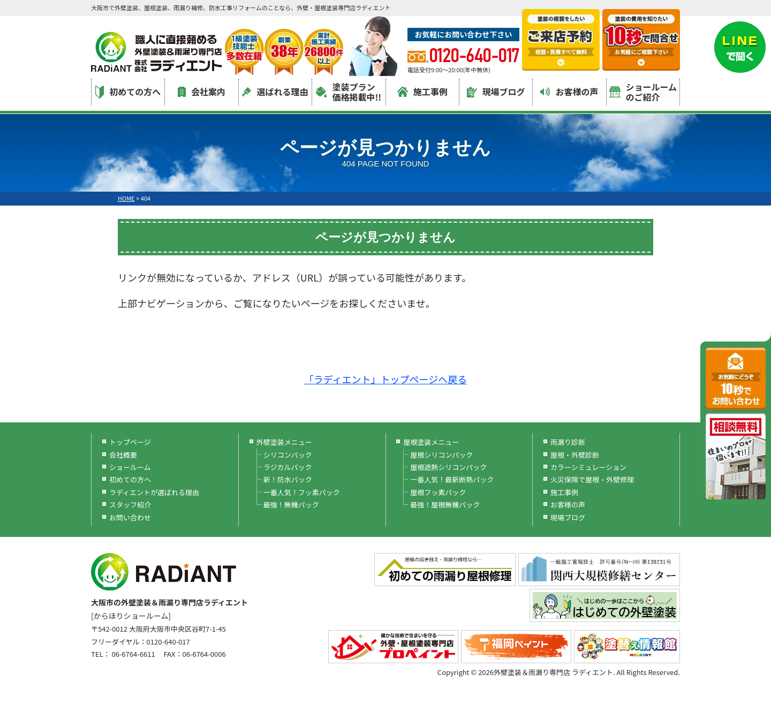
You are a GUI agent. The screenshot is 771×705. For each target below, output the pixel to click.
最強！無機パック (291, 504)
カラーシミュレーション (588, 467)
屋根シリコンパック (441, 455)
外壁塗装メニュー (284, 442)
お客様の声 (569, 91)
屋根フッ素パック (438, 492)
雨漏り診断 (567, 442)
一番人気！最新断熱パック (452, 479)
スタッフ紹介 (130, 504)
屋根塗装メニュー (431, 442)
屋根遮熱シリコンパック (448, 467)
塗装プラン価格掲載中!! (348, 91)
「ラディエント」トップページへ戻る (385, 379)
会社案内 (201, 91)
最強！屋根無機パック (445, 504)
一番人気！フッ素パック (301, 492)
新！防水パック (287, 479)
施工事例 (422, 91)
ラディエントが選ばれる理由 (154, 492)
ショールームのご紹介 (643, 91)
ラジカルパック (287, 467)
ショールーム (130, 467)
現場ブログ (496, 91)
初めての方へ (128, 91)
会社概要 (123, 455)
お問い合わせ (130, 517)
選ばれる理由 (275, 91)
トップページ (130, 442)
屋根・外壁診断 (574, 455)
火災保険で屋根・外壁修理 (592, 479)
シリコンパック (287, 455)
